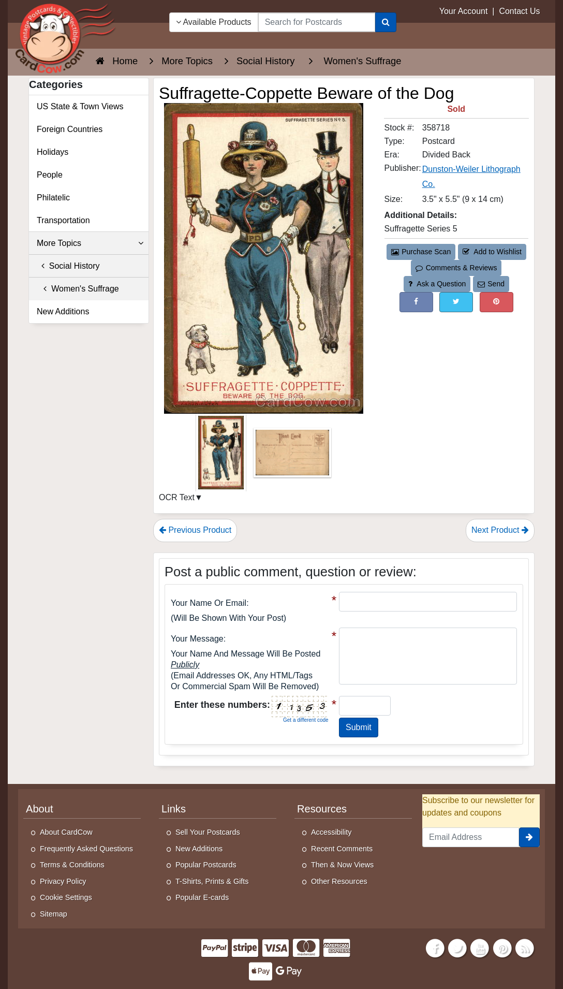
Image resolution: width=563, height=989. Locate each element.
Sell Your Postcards (207, 832)
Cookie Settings (66, 897)
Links (173, 809)
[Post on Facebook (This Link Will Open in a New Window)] (416, 302)
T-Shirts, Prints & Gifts (212, 881)
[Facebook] (435, 947)
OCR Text (177, 497)
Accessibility (331, 832)
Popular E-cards (202, 897)
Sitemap (53, 914)
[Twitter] (457, 947)
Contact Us (519, 11)
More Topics (90, 243)
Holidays (52, 152)
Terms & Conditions (72, 865)
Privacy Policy (63, 881)
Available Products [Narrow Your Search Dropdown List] (213, 22)
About (39, 809)
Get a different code (306, 720)
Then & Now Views (342, 865)
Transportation (63, 220)
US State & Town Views (80, 106)
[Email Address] (470, 837)
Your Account (463, 11)
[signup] (529, 837)
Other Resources (339, 881)
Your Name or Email (208, 603)
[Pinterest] (502, 947)
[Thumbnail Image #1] (222, 456)
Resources (322, 809)
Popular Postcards (205, 865)
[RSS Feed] (525, 947)
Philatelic (53, 197)
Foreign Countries (69, 129)
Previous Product (195, 530)
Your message (197, 638)
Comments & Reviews (456, 268)
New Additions (63, 311)
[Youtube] (480, 947)
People (50, 174)
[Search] (385, 22)
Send (491, 284)
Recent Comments (342, 849)
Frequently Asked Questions (86, 849)
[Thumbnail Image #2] (292, 456)
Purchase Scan (421, 252)
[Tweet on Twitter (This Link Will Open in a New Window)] (456, 302)
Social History (68, 265)
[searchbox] (317, 22)
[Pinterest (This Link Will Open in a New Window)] (496, 302)
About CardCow (66, 832)
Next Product (500, 530)
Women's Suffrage (78, 288)
